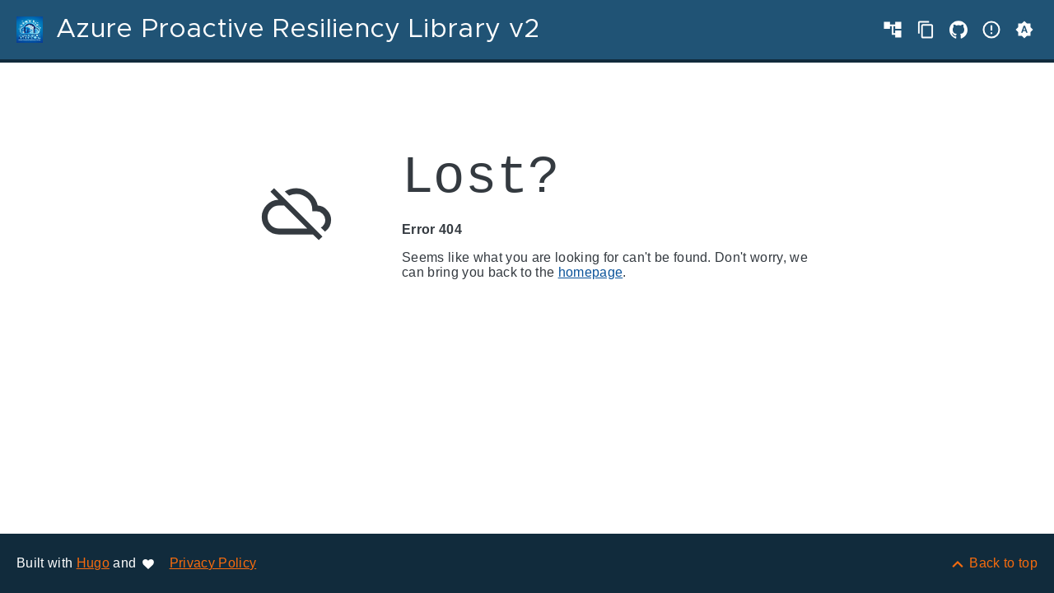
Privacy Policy (213, 563)
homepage (590, 272)
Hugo (93, 563)
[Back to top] (993, 563)
